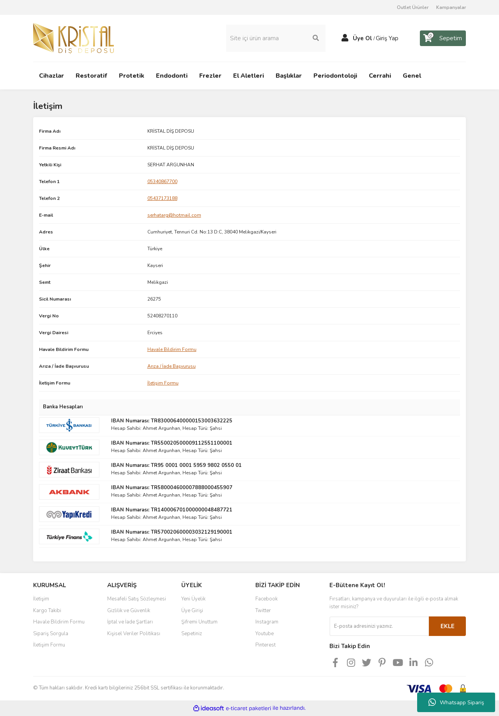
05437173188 (162, 198)
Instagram (266, 621)
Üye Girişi (192, 610)
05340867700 (162, 181)
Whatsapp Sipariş (456, 702)
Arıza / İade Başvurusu (171, 366)
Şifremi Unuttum (199, 621)
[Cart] (443, 38)
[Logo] (73, 38)
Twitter (263, 610)
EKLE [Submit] (448, 626)
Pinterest (265, 644)
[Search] (276, 38)
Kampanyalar (451, 7)
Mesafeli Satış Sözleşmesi (136, 598)
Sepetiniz (191, 633)
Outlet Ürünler (412, 7)
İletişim (41, 598)
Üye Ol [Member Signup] (362, 38)
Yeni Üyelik (193, 598)
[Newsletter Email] (379, 626)
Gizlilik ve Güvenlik (128, 610)
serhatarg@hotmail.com (174, 215)
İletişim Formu (163, 383)
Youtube (264, 633)
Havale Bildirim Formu (171, 349)
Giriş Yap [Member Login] (387, 38)
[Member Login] (345, 38)
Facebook (266, 598)
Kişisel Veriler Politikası (133, 633)
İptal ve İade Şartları (130, 621)
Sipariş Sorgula (50, 633)
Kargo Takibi (47, 610)
